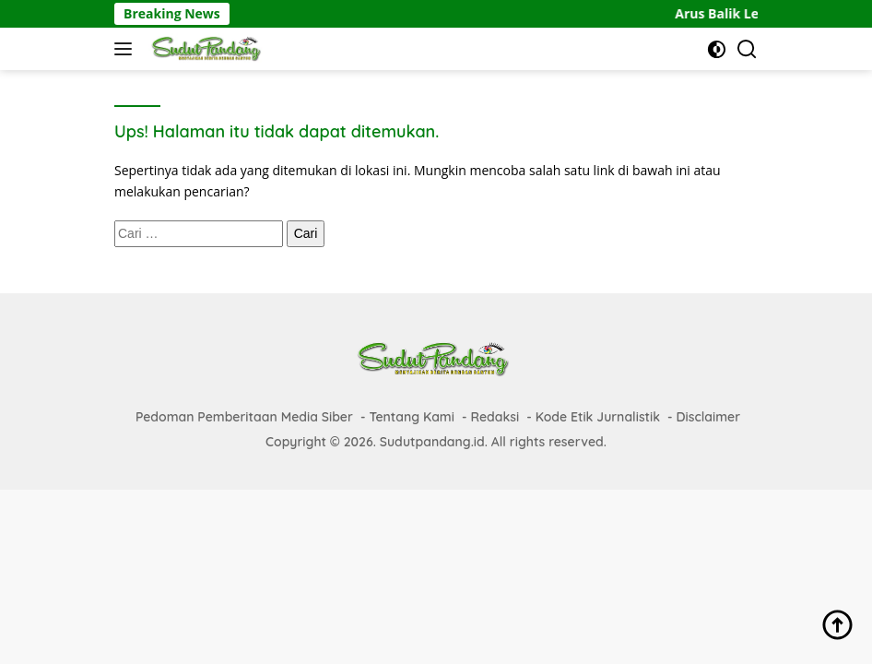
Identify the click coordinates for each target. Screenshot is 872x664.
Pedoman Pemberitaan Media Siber (244, 417)
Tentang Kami (411, 417)
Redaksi (494, 417)
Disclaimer (709, 417)
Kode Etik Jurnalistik (598, 417)
